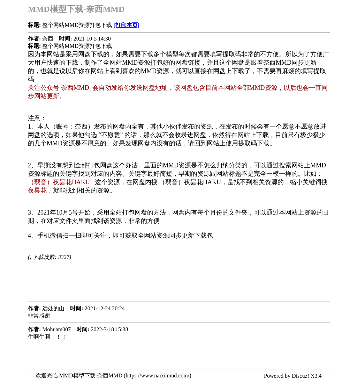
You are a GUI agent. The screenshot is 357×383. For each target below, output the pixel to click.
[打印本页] (126, 25)
